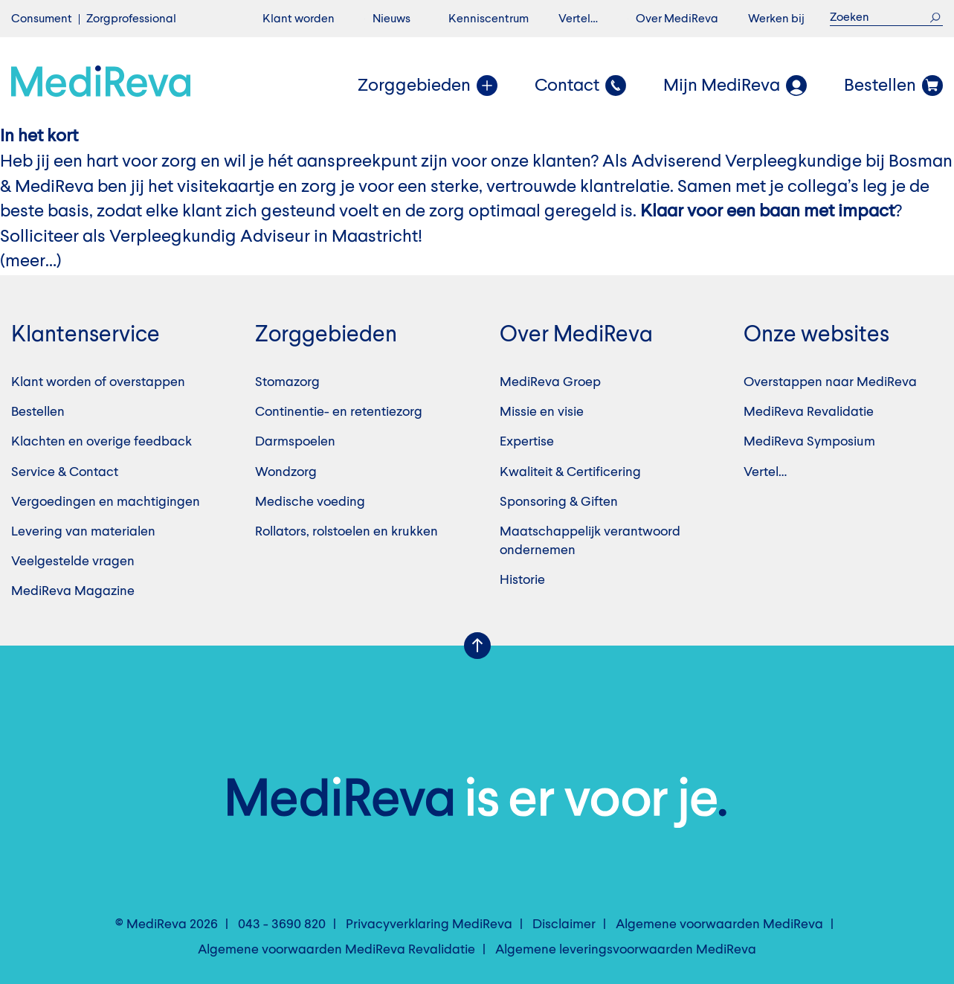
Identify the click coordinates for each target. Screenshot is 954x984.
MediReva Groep (550, 382)
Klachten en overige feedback (101, 441)
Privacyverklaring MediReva (429, 924)
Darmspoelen (295, 441)
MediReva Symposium (809, 441)
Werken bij (776, 19)
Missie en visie (542, 412)
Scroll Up (477, 645)
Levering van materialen (83, 531)
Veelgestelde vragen (73, 561)
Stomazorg (287, 382)
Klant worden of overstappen (98, 382)
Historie (522, 580)
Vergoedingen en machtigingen (105, 502)
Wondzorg (286, 472)
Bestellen (38, 412)
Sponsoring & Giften (559, 502)
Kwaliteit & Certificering (570, 472)
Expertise (527, 441)
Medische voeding (310, 502)
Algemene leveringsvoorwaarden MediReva (625, 949)
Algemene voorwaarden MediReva (719, 924)
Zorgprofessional (131, 19)
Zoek (935, 17)
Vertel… (578, 19)
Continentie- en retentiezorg (338, 412)
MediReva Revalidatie (809, 412)
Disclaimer (564, 924)
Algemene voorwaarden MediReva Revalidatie (336, 949)
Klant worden (298, 19)
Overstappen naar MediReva (830, 382)
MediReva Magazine (73, 591)
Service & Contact (64, 472)
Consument (41, 19)
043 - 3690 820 (282, 924)
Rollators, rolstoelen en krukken (346, 531)
